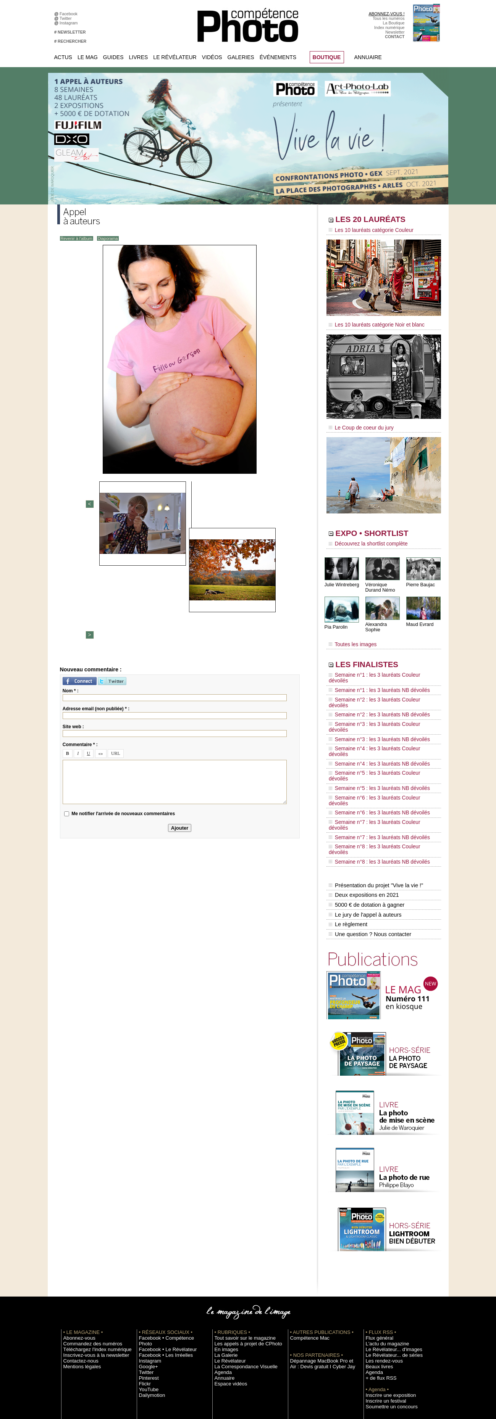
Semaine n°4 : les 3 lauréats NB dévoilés (373, 716)
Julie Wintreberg (341, 579)
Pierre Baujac (420, 579)
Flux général (377, 1239)
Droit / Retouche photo (386, 1347)
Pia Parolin (336, 621)
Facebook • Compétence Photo (167, 1239)
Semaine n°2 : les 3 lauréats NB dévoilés (373, 687)
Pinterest (147, 1273)
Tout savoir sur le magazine (239, 1239)
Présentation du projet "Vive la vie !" (374, 796)
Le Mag (88, 57)
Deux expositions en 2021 (363, 804)
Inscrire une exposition (386, 1296)
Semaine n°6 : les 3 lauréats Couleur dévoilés (378, 738)
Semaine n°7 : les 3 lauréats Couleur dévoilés (378, 752)
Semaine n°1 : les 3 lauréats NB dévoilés (373, 673)
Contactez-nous (77, 1262)
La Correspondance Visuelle (240, 1267)
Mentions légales (78, 1267)
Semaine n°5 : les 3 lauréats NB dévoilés (373, 731)
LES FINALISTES (376, 655)
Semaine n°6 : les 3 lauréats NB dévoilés (373, 745)
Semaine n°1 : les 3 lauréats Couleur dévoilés (378, 665)
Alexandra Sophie (383, 619)
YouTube (147, 1284)
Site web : (73, 596)
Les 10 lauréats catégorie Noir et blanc (371, 323)
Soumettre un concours (387, 1307)
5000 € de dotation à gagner (365, 812)
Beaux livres (377, 1267)
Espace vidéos (228, 1284)
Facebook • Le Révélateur (162, 1244)
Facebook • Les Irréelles (161, 1250)
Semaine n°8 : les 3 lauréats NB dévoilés (373, 774)
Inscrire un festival (382, 1302)
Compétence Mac (306, 1239)
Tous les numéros (389, 18)
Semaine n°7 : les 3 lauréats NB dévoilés (373, 760)
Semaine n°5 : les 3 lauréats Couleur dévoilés (378, 723)
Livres (138, 57)
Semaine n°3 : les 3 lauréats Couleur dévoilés (378, 694)
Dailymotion (149, 1290)
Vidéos (212, 57)
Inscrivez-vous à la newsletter (90, 1256)
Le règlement (348, 828)
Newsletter (394, 32)
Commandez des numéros (87, 1244)
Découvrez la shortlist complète (364, 539)
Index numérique (389, 27)
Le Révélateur (174, 57)
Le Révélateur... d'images (389, 1250)
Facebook (70, 13)
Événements (278, 57)
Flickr (144, 1279)
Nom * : (71, 560)
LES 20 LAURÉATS (381, 220)
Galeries (241, 57)
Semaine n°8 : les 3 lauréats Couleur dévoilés (378, 767)
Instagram (70, 23)
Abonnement (377, 1336)
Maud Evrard (419, 619)
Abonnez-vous (76, 1239)
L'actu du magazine (383, 1244)
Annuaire (368, 57)
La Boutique (394, 23)
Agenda (222, 1273)
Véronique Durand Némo (379, 582)
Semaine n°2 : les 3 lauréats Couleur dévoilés (378, 680)
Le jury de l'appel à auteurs (364, 820)
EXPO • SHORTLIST (383, 529)
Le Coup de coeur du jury (357, 424)
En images (224, 1250)
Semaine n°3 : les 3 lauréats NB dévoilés (373, 702)
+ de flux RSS (378, 1279)
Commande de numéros (387, 1330)
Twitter (67, 18)
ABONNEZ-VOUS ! (386, 13)
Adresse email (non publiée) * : (96, 578)
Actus (63, 57)
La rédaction (377, 1342)
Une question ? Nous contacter (369, 836)
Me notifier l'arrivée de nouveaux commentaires (123, 683)
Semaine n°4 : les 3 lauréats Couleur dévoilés (378, 709)
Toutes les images (350, 635)
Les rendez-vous (381, 1262)
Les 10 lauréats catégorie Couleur (366, 230)
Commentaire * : (80, 614)
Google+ (147, 1262)
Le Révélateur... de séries (389, 1256)
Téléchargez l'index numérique (91, 1250)
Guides (113, 57)
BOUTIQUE (327, 57)
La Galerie (224, 1256)
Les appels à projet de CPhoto (242, 1244)
